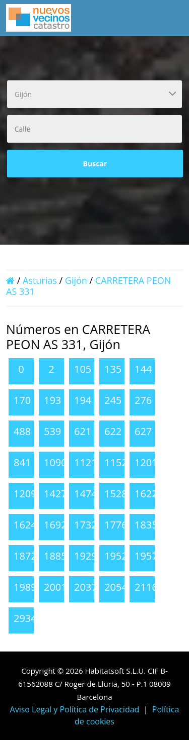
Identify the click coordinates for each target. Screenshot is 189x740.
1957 (146, 556)
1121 (85, 462)
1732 (85, 525)
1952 (116, 556)
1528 (116, 493)
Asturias (40, 280)
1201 (146, 462)
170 (22, 400)
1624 (25, 525)
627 (143, 431)
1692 (55, 525)
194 (82, 400)
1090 (55, 462)
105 (82, 369)
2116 (146, 587)
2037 (85, 587)
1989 (25, 587)
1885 (55, 556)
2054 (116, 587)
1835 (146, 525)
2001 (55, 587)
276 (143, 400)
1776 (116, 525)
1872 (25, 556)
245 (112, 400)
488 (22, 431)
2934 (25, 618)
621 (82, 431)
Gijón (76, 280)
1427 (55, 493)
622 (112, 431)
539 (52, 431)
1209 (25, 493)
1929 (85, 556)
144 (143, 369)
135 (112, 369)
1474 (85, 493)
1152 (116, 462)
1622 (146, 493)
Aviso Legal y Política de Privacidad (75, 709)
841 (22, 462)
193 (52, 400)
